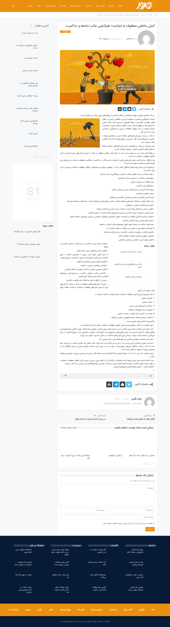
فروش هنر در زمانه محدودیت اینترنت (27, 110)
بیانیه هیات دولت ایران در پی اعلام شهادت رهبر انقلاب (60, 552)
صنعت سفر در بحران (30, 70)
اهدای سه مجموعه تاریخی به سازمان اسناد (23, 563)
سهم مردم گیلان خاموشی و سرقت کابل (135, 551)
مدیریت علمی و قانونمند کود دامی (134, 576)
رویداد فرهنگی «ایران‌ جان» (27, 95)
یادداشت (80, 6)
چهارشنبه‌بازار (41, 6)
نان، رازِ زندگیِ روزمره (30, 33)
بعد (146, 464)
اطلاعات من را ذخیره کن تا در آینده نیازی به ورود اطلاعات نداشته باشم (127, 523)
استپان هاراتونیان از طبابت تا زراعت (27, 47)
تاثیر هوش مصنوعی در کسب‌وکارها (27, 231)
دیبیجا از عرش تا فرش (133, 276)
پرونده (27, 610)
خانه (111, 6)
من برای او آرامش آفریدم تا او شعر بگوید (90, 419)
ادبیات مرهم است (31, 58)
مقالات (62, 32)
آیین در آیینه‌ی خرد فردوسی (131, 251)
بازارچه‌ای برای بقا (31, 146)
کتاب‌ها (54, 6)
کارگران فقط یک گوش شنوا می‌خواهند (141, 419)
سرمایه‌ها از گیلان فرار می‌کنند (98, 576)
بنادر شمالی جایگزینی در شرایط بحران (29, 84)
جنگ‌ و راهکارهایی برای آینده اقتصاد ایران (128, 265)
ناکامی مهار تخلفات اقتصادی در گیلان (99, 588)
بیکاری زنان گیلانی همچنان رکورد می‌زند (135, 588)
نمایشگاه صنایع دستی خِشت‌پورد (24, 551)
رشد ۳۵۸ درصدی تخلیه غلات (97, 563)
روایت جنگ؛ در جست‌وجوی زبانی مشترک (25, 590)
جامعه (68, 32)
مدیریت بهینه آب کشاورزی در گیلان (27, 256)
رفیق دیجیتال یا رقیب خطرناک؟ (28, 244)
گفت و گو (92, 6)
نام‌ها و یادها (66, 6)
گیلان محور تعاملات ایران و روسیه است (61, 563)
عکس (39, 610)
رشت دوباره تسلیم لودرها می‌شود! (136, 563)
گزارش (102, 6)
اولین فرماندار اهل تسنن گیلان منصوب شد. (61, 590)
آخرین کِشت (33, 133)
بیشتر (22, 6)
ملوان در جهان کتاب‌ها (24, 574)
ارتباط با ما (13, 610)
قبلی (152, 464)
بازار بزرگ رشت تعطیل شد (60, 576)
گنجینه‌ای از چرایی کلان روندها (29, 122)
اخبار (30, 6)
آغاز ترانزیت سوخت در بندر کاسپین (98, 551)
